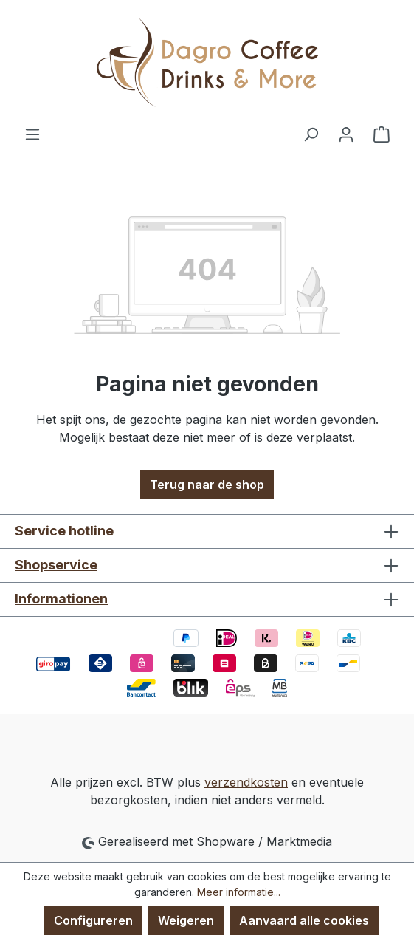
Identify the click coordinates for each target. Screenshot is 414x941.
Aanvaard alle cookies (304, 920)
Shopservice (56, 564)
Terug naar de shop (207, 484)
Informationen (61, 598)
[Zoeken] (310, 133)
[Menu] (32, 133)
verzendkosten (246, 782)
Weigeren (186, 920)
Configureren (93, 920)
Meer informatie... (238, 892)
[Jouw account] (346, 133)
